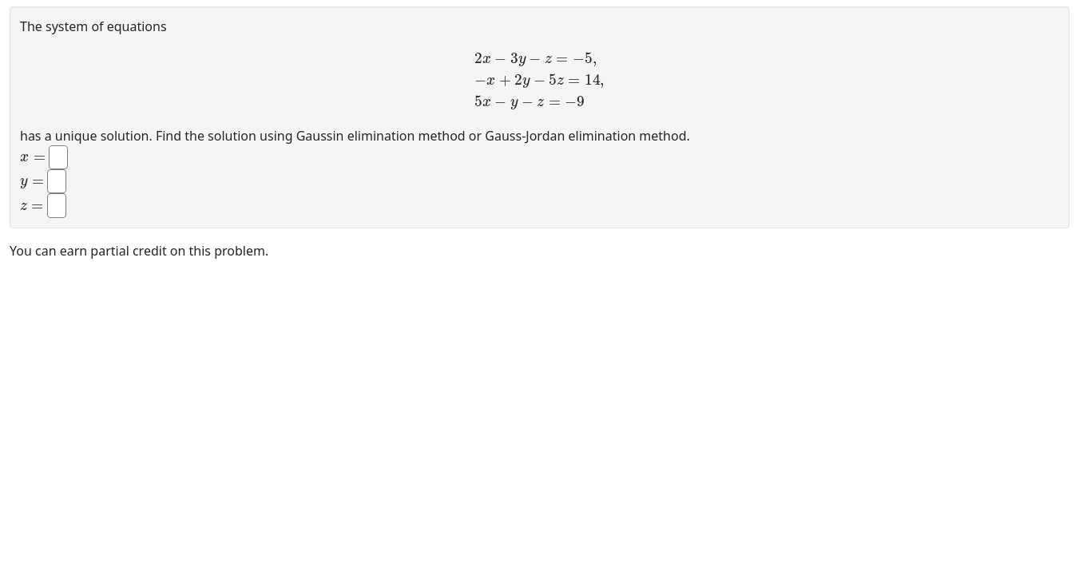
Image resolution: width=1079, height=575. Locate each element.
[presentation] (539, 80)
